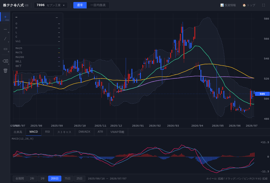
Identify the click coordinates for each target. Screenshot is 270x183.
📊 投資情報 (228, 5)
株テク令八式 (13, 5)
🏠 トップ (248, 5)
